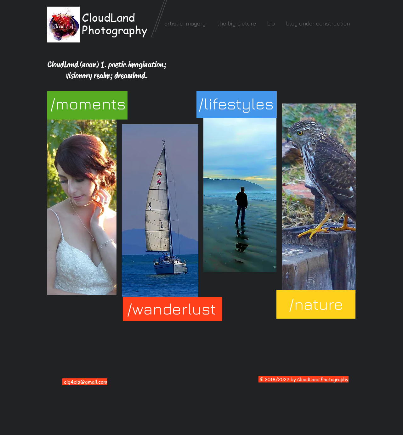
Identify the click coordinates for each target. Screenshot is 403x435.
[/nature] (315, 304)
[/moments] (88, 104)
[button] (185, 23)
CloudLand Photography (114, 23)
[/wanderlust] (171, 309)
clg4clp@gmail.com (85, 381)
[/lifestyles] (236, 103)
